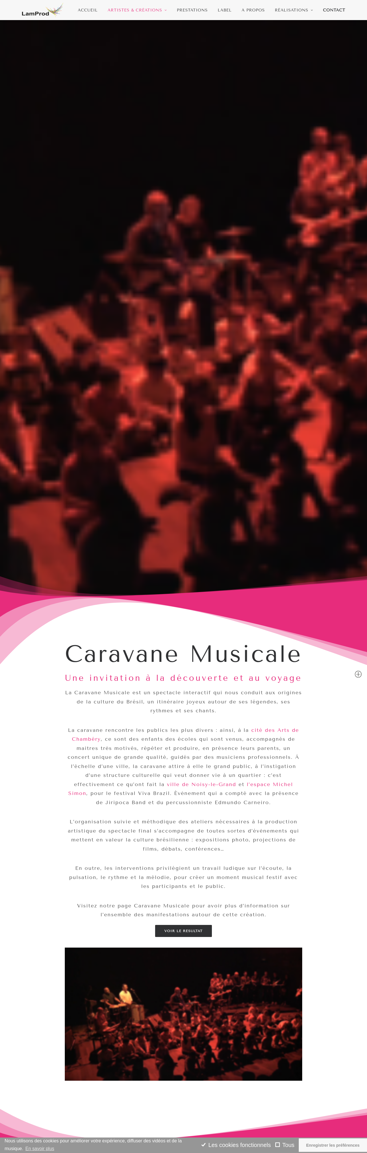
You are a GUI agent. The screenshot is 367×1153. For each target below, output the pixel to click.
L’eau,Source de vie (126, 1135)
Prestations (192, 10)
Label (224, 10)
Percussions (199, 1114)
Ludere (112, 1121)
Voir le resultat (183, 458)
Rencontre (116, 1128)
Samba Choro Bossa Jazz (295, 849)
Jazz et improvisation (210, 1107)
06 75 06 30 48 (39, 1100)
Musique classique (207, 1121)
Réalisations (294, 10)
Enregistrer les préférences (333, 1145)
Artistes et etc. (203, 1128)
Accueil (87, 10)
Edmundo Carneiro (183, 845)
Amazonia (197, 1093)
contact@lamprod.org (46, 1093)
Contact (334, 10)
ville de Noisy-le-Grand (201, 311)
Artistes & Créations (137, 10)
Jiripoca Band (72, 845)
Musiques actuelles (208, 1100)
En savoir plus (40, 1148)
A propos (253, 10)
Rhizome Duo (119, 1114)
